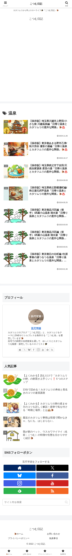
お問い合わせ (53, 534)
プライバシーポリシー (19, 538)
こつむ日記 (36, 3)
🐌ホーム (18, 534)
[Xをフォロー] (25, 350)
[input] (36, 502)
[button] (66, 502)
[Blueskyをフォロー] (29, 350)
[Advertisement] (36, 65)
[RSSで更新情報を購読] (52, 350)
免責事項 (53, 538)
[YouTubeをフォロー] (43, 350)
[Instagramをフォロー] (38, 350)
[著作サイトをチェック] (20, 350)
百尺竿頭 (36, 328)
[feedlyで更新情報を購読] (47, 350)
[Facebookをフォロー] (34, 350)
